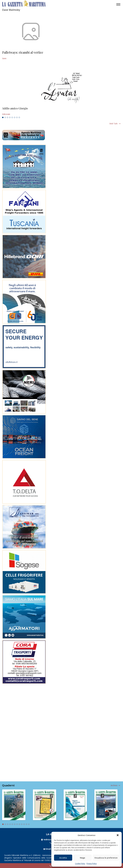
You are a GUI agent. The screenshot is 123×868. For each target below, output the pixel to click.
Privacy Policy (92, 863)
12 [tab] (29, 824)
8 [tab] (19, 117)
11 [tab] (26, 824)
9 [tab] (21, 824)
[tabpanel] (61, 111)
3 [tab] (7, 117)
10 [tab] (24, 824)
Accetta (63, 857)
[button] (117, 835)
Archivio (114, 785)
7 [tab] (17, 117)
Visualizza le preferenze (106, 857)
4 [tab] (10, 117)
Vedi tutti (113, 123)
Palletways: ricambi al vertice (22, 52)
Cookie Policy (80, 863)
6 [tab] (14, 117)
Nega (82, 857)
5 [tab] (12, 117)
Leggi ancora (61, 111)
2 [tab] (5, 117)
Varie (4, 58)
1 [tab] (2, 117)
